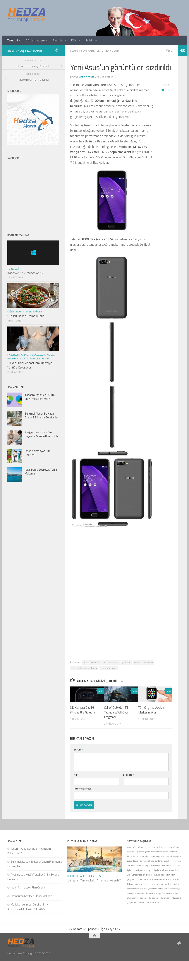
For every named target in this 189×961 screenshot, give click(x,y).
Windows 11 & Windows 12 (25, 273)
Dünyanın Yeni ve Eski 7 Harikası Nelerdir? (94, 880)
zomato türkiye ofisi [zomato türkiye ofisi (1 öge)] (156, 893)
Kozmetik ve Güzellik (33, 354)
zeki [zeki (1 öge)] (157, 851)
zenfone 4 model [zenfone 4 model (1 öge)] (162, 860)
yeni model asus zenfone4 (84, 668)
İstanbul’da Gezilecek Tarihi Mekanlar (41, 471)
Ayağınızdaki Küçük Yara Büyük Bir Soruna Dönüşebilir (41, 434)
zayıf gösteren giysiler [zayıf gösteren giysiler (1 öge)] (161, 847)
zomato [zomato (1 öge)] (149, 879)
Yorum (78, 749)
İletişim (89, 40)
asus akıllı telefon (92, 662)
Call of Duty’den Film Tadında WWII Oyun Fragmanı (117, 712)
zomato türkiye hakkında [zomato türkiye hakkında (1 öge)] (137, 893)
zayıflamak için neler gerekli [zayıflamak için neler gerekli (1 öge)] (138, 851)
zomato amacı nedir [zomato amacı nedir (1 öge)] (161, 879)
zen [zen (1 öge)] (160, 851)
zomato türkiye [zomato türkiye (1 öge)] (173, 888)
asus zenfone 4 (111, 662)
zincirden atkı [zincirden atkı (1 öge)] (140, 879)
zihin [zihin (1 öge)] (168, 874)
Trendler (34, 358)
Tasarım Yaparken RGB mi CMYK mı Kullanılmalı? (40, 397)
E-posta (128, 775)
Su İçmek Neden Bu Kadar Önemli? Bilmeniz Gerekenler (41, 415)
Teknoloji (12, 40)
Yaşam (45, 358)
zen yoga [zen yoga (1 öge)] (145, 865)
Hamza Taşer (87, 77)
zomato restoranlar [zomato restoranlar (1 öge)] (159, 888)
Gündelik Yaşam (35, 40)
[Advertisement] (121, 574)
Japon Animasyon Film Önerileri (38, 453)
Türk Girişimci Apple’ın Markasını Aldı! (152, 710)
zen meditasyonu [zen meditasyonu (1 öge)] (134, 865)
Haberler (13, 354)
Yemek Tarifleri (33, 311)
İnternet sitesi (82, 788)
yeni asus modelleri (143, 662)
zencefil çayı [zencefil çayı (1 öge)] (149, 860)
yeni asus (126, 662)
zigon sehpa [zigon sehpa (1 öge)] (142, 870)
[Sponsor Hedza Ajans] (57, 50)
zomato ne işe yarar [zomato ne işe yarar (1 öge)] (155, 884)
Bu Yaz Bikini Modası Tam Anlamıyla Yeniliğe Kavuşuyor (29, 365)
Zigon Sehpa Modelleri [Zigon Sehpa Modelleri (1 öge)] (136, 874)
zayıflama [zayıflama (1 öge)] (174, 847)
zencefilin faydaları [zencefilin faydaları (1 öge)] (141, 856)
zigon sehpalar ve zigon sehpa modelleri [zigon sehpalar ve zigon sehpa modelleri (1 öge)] (163, 870)
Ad (76, 775)
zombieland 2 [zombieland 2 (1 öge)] (145, 897)
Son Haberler (91, 50)
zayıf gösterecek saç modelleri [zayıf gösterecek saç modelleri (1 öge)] (139, 847)
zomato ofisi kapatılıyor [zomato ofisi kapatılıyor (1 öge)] (141, 888)
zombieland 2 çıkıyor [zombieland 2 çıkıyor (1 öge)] (160, 897)
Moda (50, 354)
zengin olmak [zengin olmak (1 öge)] (175, 860)
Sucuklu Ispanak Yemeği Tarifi (25, 316)
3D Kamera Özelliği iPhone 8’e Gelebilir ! (83, 710)
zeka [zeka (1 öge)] (153, 851)
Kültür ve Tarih (76, 876)
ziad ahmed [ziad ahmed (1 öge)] (166, 865)
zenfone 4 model (108, 668)
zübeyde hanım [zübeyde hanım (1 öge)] (142, 902)
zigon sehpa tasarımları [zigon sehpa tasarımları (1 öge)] (155, 874)
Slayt (74, 50)
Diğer (74, 40)
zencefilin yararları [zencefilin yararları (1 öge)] (157, 856)
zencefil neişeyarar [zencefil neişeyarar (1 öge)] (173, 856)
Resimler (58, 40)
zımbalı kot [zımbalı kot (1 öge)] (154, 902)
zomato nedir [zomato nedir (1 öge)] (140, 884)
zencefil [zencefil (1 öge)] (166, 851)
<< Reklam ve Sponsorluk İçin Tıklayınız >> (94, 929)
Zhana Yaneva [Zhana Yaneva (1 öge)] (155, 865)
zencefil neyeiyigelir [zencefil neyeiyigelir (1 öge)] (135, 860)
